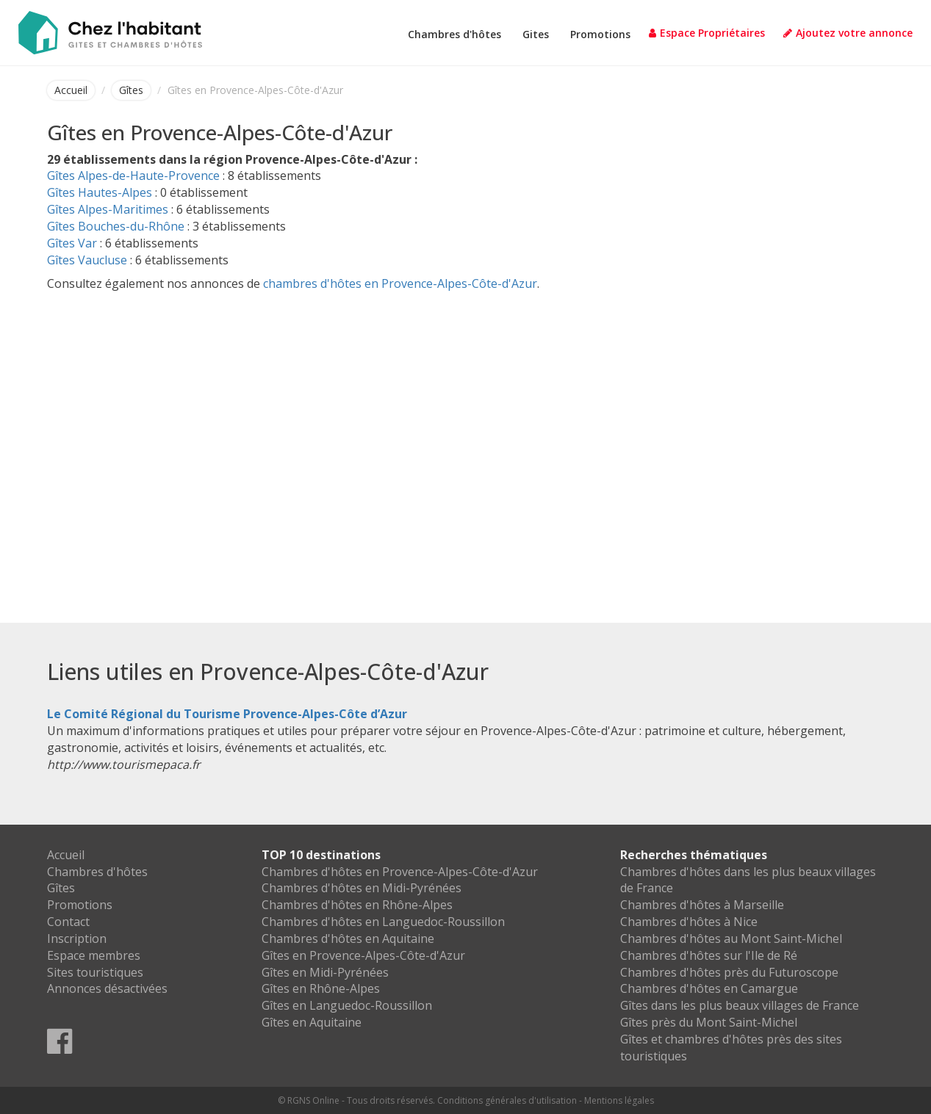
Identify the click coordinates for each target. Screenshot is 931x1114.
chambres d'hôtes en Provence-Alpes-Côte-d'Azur (400, 283)
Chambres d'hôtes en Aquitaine (348, 938)
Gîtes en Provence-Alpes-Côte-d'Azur (363, 955)
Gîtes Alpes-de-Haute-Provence (133, 175)
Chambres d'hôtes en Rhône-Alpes (357, 905)
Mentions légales (619, 1100)
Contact (68, 922)
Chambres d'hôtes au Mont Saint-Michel (731, 938)
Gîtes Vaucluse (87, 260)
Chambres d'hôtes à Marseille (702, 905)
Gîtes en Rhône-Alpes (321, 988)
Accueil (70, 90)
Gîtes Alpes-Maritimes (107, 209)
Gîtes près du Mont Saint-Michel (708, 1022)
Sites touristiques (95, 972)
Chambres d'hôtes (454, 34)
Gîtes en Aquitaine (312, 1022)
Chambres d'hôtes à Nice (689, 922)
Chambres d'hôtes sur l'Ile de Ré (708, 955)
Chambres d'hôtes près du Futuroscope (729, 972)
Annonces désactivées (107, 988)
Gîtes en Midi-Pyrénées (325, 972)
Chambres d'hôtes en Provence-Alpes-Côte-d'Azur (400, 872)
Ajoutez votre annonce (848, 33)
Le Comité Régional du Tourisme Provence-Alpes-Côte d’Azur (227, 714)
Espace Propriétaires (707, 33)
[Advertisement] (466, 432)
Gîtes (131, 90)
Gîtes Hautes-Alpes (99, 192)
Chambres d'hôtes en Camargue (709, 988)
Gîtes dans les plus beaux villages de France (739, 1005)
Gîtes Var (72, 243)
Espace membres (93, 955)
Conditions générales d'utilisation (507, 1100)
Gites (535, 34)
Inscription (77, 938)
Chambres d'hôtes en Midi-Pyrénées (361, 888)
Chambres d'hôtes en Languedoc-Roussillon (383, 922)
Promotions (600, 34)
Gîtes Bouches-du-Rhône (115, 226)
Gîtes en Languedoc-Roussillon (347, 1005)
